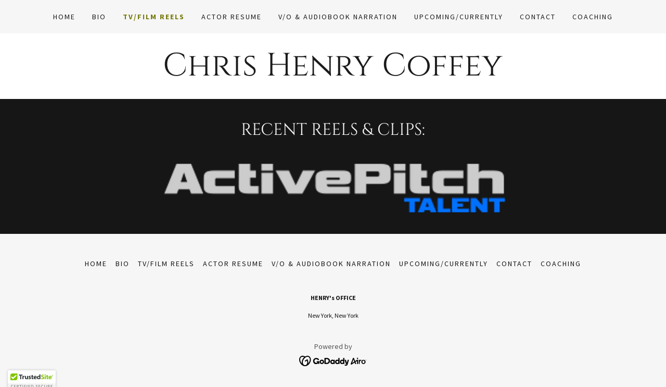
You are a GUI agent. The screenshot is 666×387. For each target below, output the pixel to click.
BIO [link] (99, 16)
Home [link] (64, 16)
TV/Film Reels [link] (154, 16)
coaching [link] (592, 16)
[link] (333, 359)
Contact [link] (538, 16)
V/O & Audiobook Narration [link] (338, 16)
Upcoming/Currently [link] (458, 16)
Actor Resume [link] (231, 16)
